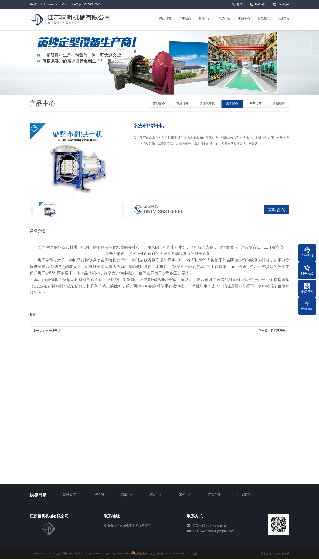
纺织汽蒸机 (207, 103)
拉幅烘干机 (278, 331)
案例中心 (186, 495)
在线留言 (244, 495)
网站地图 (284, 4)
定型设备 (159, 103)
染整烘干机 (52, 331)
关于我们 (99, 495)
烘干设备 (233, 103)
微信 (239, 6)
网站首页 (70, 495)
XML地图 (192, 553)
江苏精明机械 (281, 553)
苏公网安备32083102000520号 (167, 553)
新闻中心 (128, 495)
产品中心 (157, 495)
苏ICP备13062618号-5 (118, 553)
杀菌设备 (256, 103)
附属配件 (279, 103)
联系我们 (260, 4)
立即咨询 (276, 210)
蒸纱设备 (183, 103)
